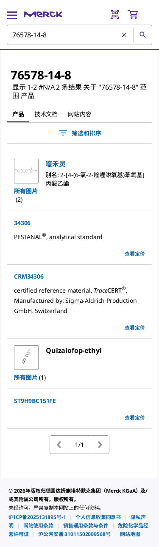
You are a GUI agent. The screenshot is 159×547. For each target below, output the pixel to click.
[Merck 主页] (43, 14)
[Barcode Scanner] (115, 14)
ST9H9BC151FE (35, 401)
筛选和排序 (79, 133)
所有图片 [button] (25, 191)
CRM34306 (29, 276)
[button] (55, 164)
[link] (37, 517)
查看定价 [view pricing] (135, 253)
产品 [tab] (18, 114)
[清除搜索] (124, 35)
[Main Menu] (12, 14)
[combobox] (79, 34)
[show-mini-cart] (139, 14)
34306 (22, 223)
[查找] (142, 35)
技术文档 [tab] (46, 114)
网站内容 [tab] (79, 114)
